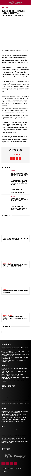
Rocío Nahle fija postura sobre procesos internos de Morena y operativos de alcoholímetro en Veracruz (19, 182)
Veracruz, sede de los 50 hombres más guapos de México (14, 419)
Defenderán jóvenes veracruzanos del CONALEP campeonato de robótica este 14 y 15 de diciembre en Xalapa (15, 404)
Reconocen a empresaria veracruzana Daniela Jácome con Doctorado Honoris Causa (19, 208)
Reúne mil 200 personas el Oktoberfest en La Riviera (13, 417)
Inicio (2, 7)
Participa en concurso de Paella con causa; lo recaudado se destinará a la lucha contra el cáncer (15, 412)
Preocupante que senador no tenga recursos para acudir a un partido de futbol (15, 265)
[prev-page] (2, 332)
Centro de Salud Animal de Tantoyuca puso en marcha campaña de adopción (15, 239)
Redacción (17, 154)
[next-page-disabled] (5, 332)
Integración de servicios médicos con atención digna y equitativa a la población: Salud (13, 433)
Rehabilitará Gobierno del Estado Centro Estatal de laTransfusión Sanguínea (13, 439)
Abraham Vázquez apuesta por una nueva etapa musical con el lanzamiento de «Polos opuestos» (15, 352)
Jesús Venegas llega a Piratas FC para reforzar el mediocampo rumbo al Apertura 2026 (13, 375)
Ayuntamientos (7, 237)
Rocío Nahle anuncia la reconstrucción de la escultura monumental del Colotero (19, 191)
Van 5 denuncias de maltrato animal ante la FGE (12, 421)
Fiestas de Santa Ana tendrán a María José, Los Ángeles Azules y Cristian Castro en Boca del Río (15, 318)
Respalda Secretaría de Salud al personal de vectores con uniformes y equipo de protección (15, 429)
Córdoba (5, 289)
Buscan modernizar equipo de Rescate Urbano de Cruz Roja (15, 291)
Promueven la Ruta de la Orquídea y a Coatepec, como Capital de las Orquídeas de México (13, 415)
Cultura (13, 170)
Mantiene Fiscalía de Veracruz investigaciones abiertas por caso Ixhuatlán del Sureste (19, 199)
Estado (7, 7)
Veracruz (13, 178)
